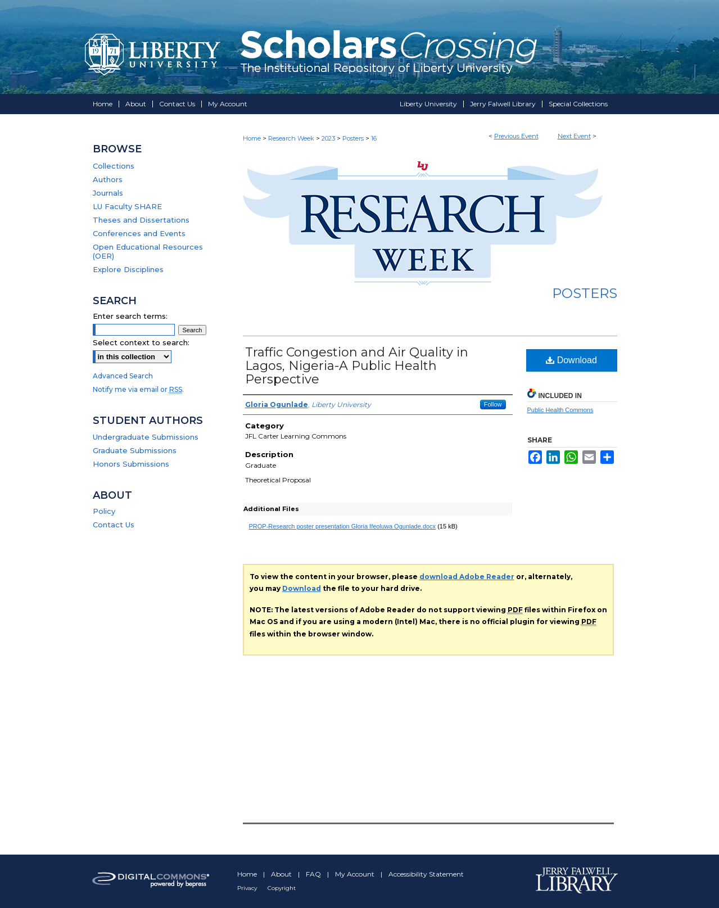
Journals (108, 192)
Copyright (282, 888)
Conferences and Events (139, 233)
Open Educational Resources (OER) (148, 251)
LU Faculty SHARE (127, 206)
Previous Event (516, 136)
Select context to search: (141, 342)
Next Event (574, 136)
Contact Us (113, 524)
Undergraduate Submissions (145, 436)
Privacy (248, 888)
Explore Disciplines (128, 269)
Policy (104, 511)
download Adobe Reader (466, 576)
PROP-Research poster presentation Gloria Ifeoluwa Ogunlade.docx (342, 526)
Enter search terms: (130, 315)
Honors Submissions (131, 463)
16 (374, 138)
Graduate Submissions (135, 450)
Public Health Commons (560, 409)
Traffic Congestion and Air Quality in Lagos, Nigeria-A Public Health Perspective (356, 366)
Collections (113, 165)
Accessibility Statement (426, 874)
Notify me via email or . (138, 389)
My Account (355, 874)
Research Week (292, 138)
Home (252, 138)
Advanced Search (123, 376)
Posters (353, 138)
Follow (493, 404)
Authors (108, 179)
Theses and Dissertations (141, 219)
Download (571, 360)
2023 (329, 138)
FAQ (314, 874)
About (282, 874)
